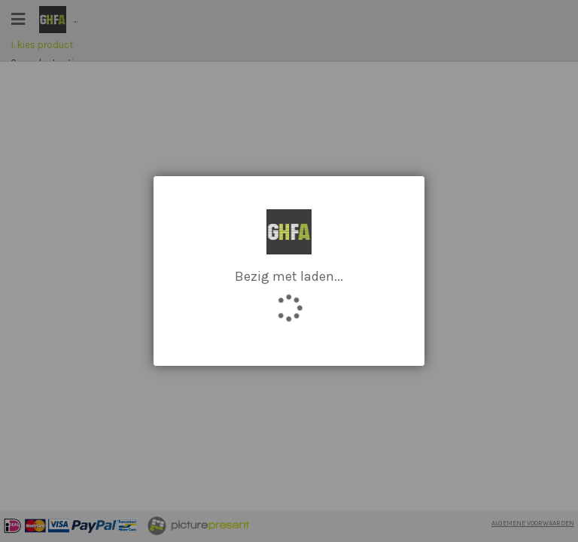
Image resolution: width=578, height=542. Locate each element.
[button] (401, 217)
